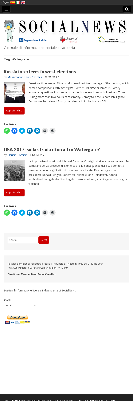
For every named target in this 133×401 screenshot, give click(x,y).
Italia (18, 2)
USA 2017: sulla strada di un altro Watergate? (52, 149)
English (23, 2)
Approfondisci (14, 110)
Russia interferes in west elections (40, 71)
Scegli (7, 299)
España (12, 2)
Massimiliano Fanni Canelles (24, 77)
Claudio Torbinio (17, 155)
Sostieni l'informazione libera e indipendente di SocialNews (40, 290)
